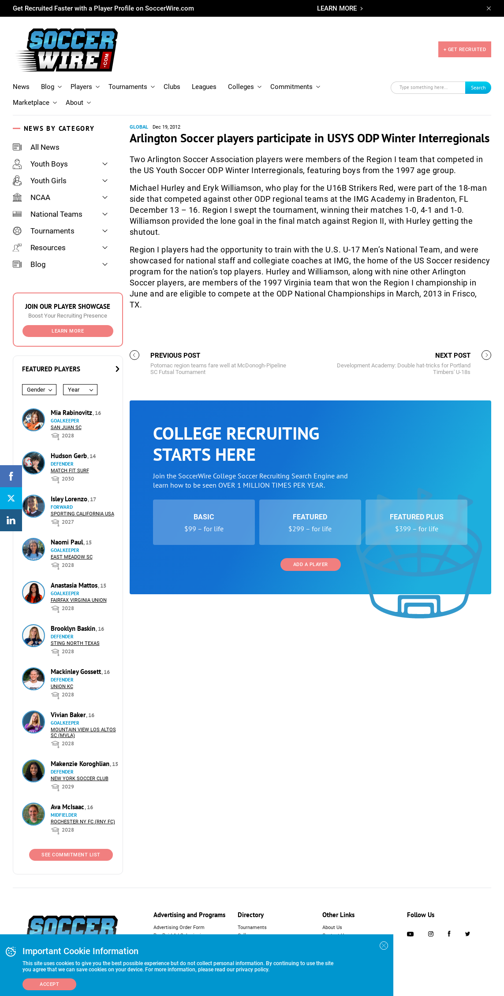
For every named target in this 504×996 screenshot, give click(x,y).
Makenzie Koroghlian (81, 763)
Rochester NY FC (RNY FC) (83, 822)
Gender (36, 389)
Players (81, 86)
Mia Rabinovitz (72, 412)
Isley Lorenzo (70, 499)
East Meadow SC (72, 557)
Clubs (172, 86)
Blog (47, 86)
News (21, 86)
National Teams (47, 214)
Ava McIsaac (68, 807)
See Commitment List (71, 855)
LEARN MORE (337, 8)
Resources (39, 247)
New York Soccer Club (79, 778)
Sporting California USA (82, 514)
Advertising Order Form (179, 927)
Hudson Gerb (70, 456)
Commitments (291, 86)
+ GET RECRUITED (465, 49)
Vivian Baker (69, 715)
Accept (49, 984)
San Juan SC (66, 427)
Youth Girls (40, 180)
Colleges (241, 86)
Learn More (68, 331)
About (74, 102)
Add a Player (310, 564)
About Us (332, 927)
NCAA (31, 197)
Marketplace (31, 102)
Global (139, 127)
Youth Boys (40, 163)
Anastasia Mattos (75, 585)
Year (73, 389)
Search (478, 87)
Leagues (204, 86)
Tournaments (127, 86)
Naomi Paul (68, 542)
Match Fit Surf (70, 471)
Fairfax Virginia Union (79, 600)
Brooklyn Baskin (74, 628)
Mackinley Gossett (77, 671)
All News (36, 147)
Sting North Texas (75, 643)
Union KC (62, 686)
